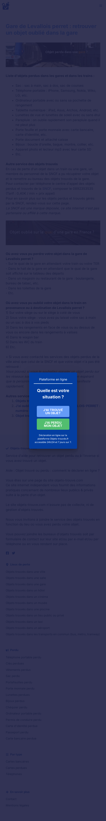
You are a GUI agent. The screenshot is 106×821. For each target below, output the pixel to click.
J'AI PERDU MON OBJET (53, 424)
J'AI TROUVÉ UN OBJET (53, 411)
